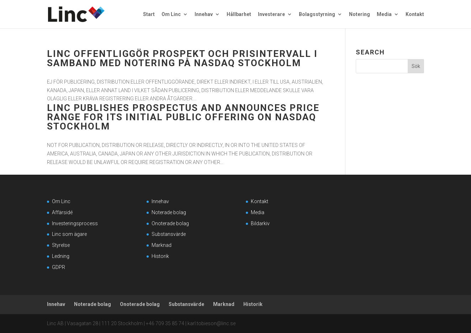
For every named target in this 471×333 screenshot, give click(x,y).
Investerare (271, 14)
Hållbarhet (239, 14)
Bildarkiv (260, 223)
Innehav (204, 14)
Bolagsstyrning (317, 14)
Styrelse (61, 245)
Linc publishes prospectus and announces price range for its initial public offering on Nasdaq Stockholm (183, 117)
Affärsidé (62, 212)
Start (149, 14)
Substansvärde (169, 234)
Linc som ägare (69, 234)
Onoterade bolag (170, 223)
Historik (160, 256)
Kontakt (415, 14)
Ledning (60, 256)
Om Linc (171, 14)
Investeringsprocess (75, 223)
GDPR (58, 267)
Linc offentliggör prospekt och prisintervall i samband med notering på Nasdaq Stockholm (182, 58)
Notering (359, 14)
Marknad (161, 245)
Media (384, 14)
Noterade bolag (169, 212)
